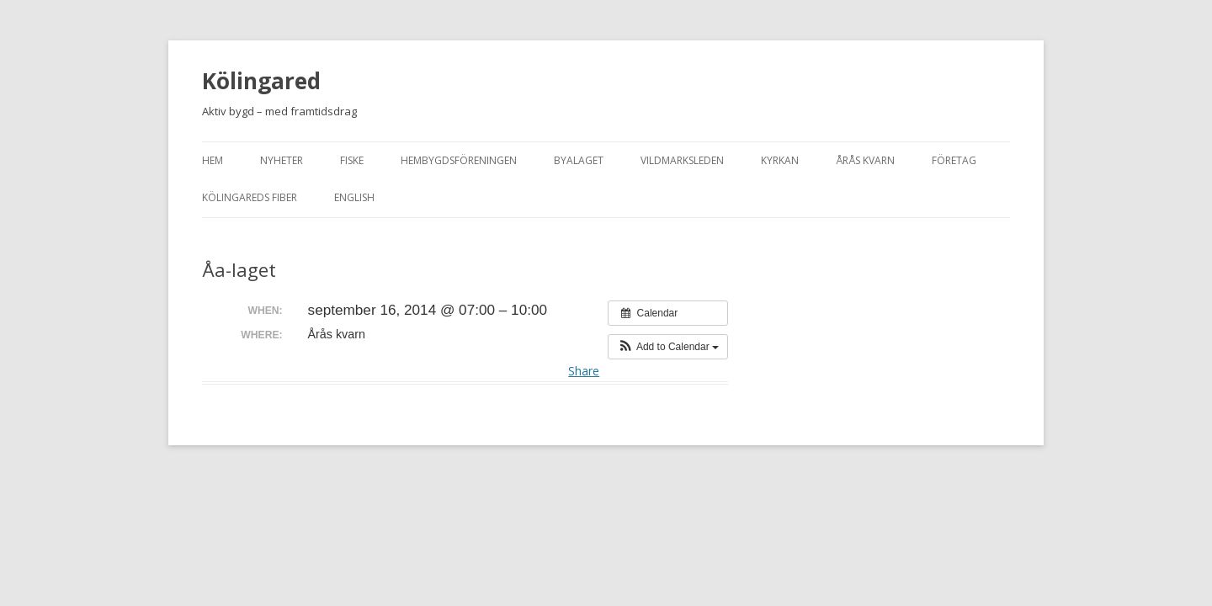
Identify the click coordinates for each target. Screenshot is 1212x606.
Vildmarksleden (682, 160)
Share (583, 371)
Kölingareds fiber (249, 197)
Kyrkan (780, 160)
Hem (212, 160)
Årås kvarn (865, 160)
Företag (954, 160)
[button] (668, 347)
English (354, 197)
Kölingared (261, 81)
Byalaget (578, 160)
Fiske (352, 160)
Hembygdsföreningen (459, 160)
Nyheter (281, 160)
